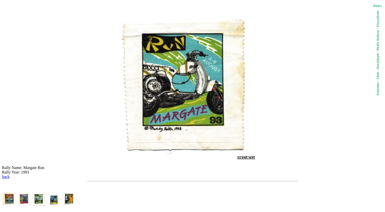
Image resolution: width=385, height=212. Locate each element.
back (6, 176)
